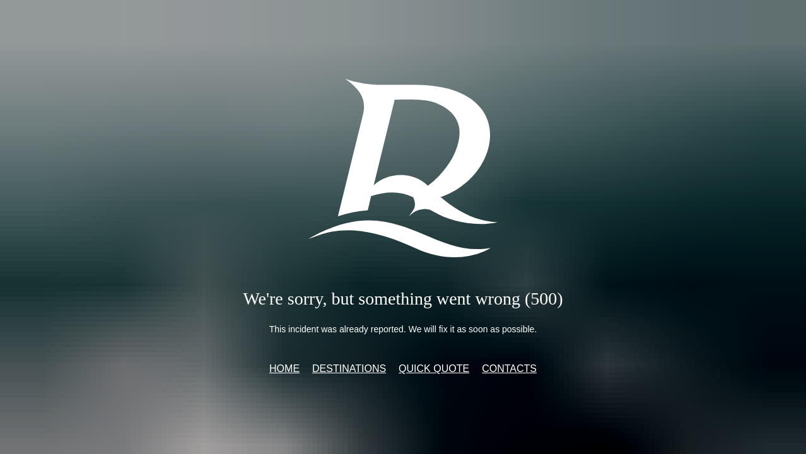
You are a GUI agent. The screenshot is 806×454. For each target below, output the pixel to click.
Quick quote (434, 368)
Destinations (349, 368)
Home (284, 368)
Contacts (509, 368)
